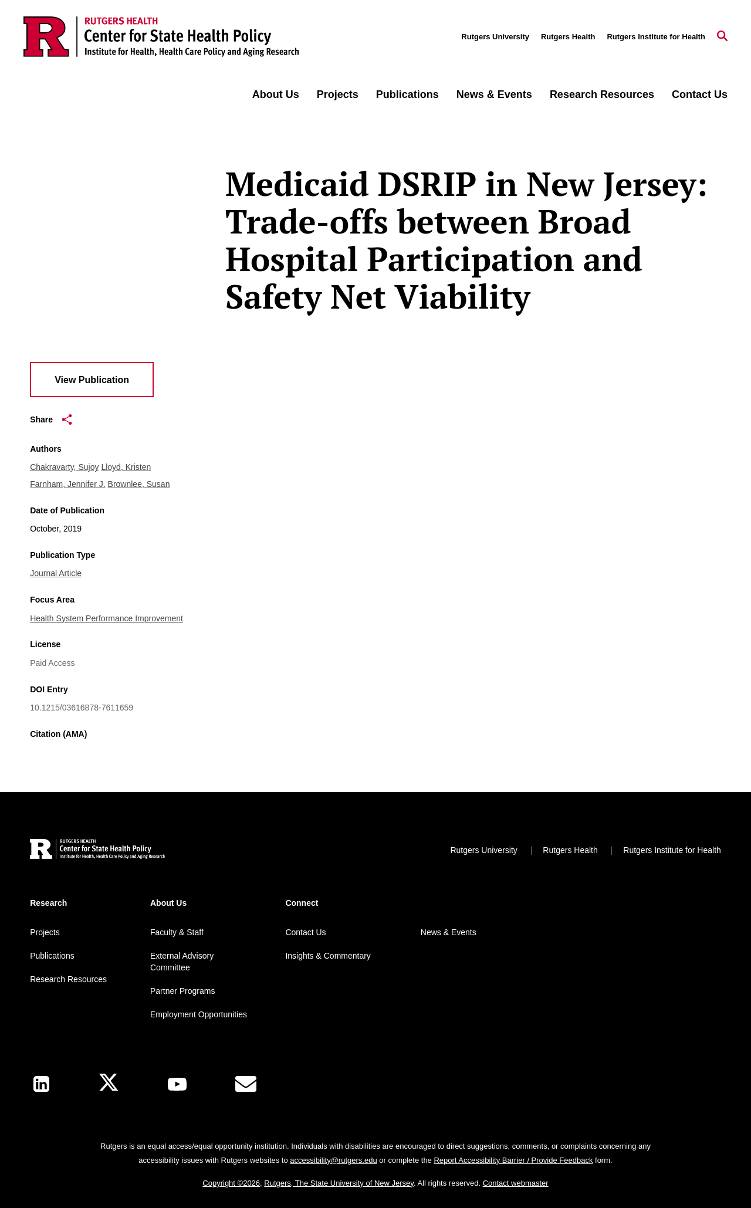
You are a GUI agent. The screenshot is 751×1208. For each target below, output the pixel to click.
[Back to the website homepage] (161, 36)
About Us (275, 94)
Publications (407, 94)
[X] (108, 1084)
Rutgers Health (568, 36)
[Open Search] (722, 37)
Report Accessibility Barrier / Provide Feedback (513, 1160)
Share (51, 419)
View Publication (92, 380)
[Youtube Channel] (177, 1084)
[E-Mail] (245, 1084)
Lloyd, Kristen (126, 467)
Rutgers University (495, 36)
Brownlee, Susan (139, 484)
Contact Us (700, 94)
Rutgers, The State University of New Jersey (339, 1183)
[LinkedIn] (41, 1084)
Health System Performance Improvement (106, 618)
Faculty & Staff (177, 932)
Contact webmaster (516, 1183)
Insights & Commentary (328, 955)
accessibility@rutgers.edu (333, 1160)
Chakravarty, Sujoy (64, 467)
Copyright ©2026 (231, 1183)
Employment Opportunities (198, 1014)
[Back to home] (97, 850)
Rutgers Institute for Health (656, 36)
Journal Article (56, 573)
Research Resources (602, 94)
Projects (337, 94)
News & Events (494, 94)
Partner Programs (182, 991)
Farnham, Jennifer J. (67, 484)
